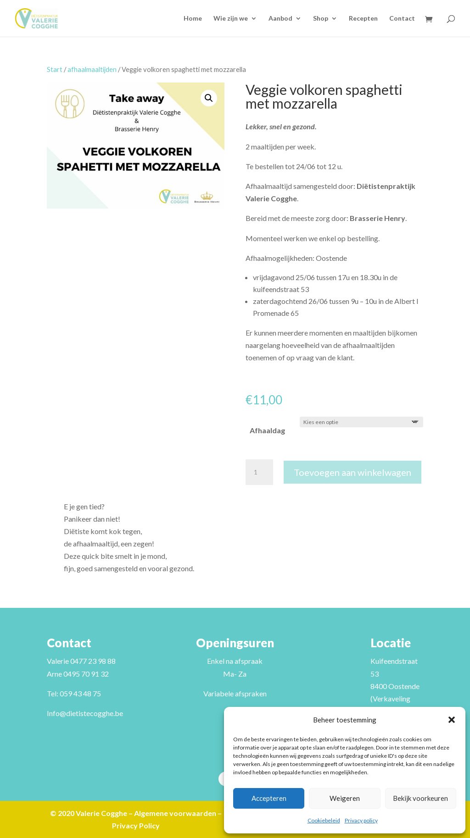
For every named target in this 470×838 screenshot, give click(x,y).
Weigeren (345, 798)
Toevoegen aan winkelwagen (352, 472)
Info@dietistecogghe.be (85, 713)
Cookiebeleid (324, 820)
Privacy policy (361, 820)
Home (193, 18)
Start (54, 69)
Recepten (363, 18)
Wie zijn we (230, 18)
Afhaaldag (267, 430)
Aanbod (280, 18)
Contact (402, 18)
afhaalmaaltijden (92, 69)
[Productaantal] (259, 472)
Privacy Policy (136, 825)
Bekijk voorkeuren (420, 798)
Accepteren (269, 798)
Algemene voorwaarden (175, 813)
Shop (320, 18)
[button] (451, 719)
